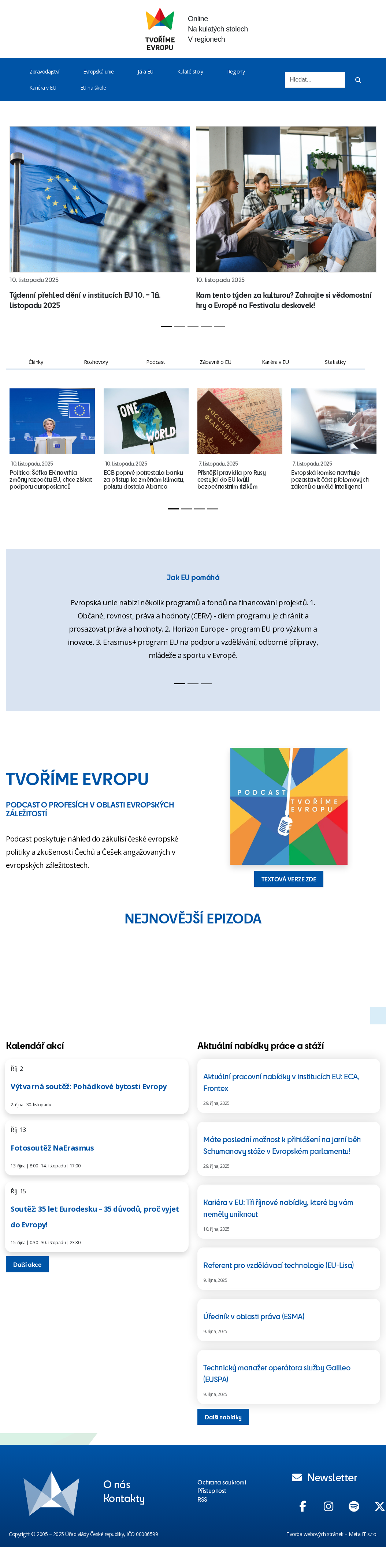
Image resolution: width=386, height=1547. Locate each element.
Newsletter (324, 1476)
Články (36, 361)
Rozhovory (96, 361)
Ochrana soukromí (221, 1482)
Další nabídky (223, 1416)
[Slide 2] (179, 326)
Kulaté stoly (190, 71)
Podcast (155, 361)
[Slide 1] (166, 326)
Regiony (236, 71)
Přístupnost (211, 1490)
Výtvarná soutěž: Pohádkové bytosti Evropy (89, 1086)
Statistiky (335, 361)
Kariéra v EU (42, 87)
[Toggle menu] (60, 71)
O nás (116, 1483)
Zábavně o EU (215, 361)
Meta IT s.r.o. (363, 1534)
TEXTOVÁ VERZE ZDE (288, 878)
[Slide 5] (219, 326)
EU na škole (93, 87)
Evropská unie (98, 71)
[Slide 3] (193, 326)
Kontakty (124, 1497)
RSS (202, 1499)
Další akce (27, 1264)
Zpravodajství (44, 71)
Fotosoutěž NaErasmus (52, 1148)
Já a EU (145, 71)
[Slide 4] (206, 326)
